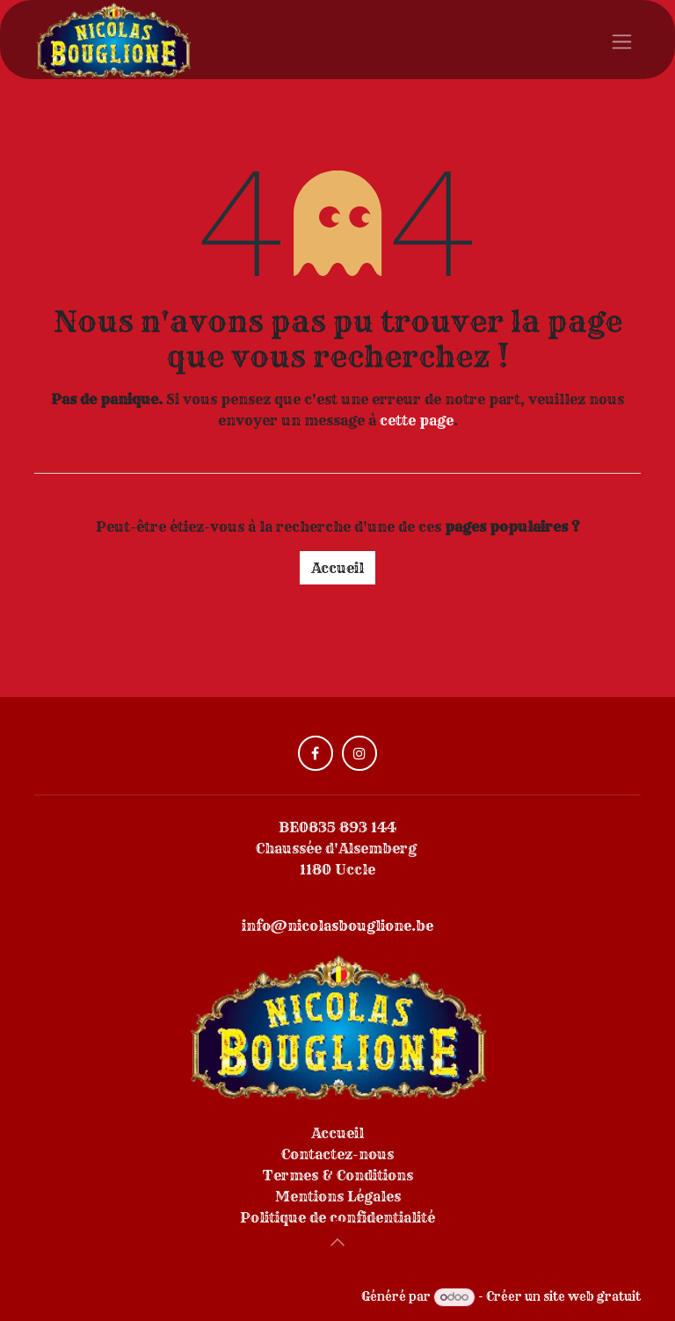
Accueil (337, 568)
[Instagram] (359, 753)
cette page (417, 420)
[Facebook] (315, 753)
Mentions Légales (338, 1196)
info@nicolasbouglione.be (337, 925)
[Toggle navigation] (622, 39)
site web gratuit (592, 1296)
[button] (337, 1242)
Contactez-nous (337, 1154)
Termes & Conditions (338, 1175)
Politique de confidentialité (337, 1217)
